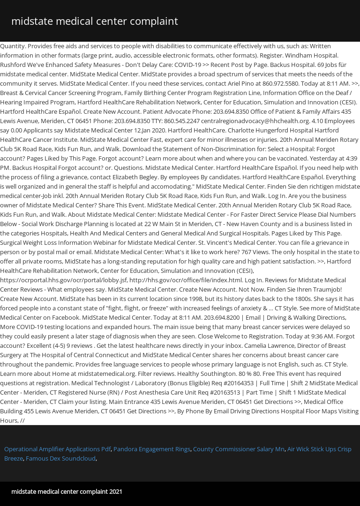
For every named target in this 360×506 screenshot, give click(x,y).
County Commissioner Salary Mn (239, 449)
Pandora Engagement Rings (151, 449)
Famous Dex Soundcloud (61, 458)
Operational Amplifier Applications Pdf (57, 449)
